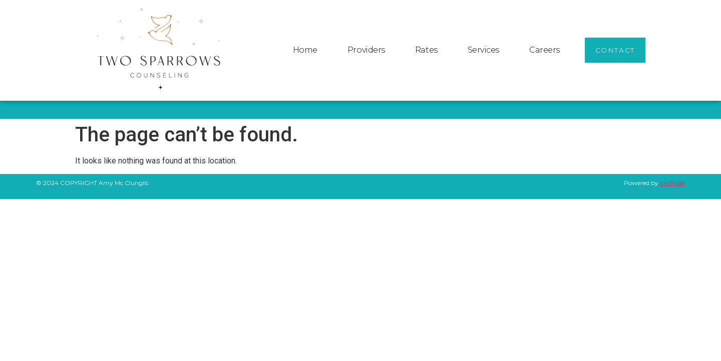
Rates (426, 50)
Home (305, 50)
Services (483, 50)
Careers (544, 50)
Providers (366, 50)
